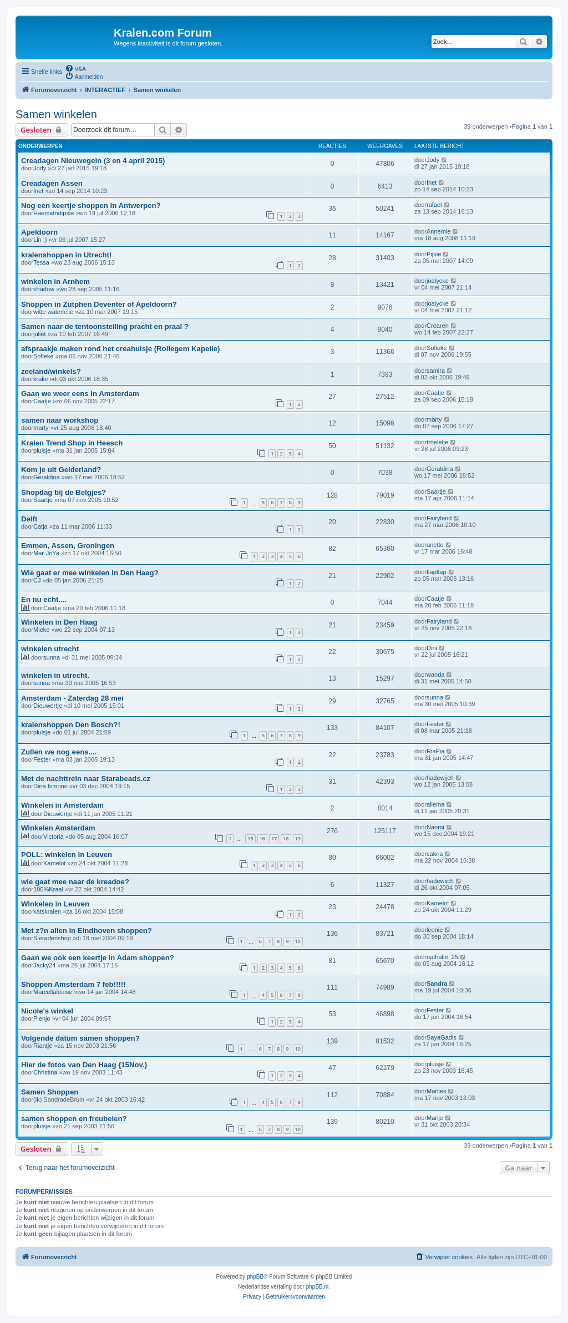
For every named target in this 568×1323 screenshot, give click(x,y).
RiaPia (435, 751)
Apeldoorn (39, 232)
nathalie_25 (442, 957)
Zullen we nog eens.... (59, 752)
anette (435, 544)
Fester (435, 724)
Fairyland (439, 518)
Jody (39, 168)
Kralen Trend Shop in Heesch (72, 443)
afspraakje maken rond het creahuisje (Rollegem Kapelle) (120, 348)
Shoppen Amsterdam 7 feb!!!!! (73, 984)
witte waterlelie (53, 311)
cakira (435, 853)
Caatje (42, 401)
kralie (40, 379)
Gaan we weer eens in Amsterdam (80, 393)
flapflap (436, 572)
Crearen (438, 325)
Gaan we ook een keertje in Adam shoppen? (97, 958)
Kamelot (54, 863)
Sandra (437, 983)
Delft (29, 519)
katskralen (47, 911)
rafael (434, 204)
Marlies (436, 1091)
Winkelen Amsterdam (58, 828)
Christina (45, 1072)
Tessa (41, 262)
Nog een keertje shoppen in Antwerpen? (91, 205)
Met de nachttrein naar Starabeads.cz (85, 778)
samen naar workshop (59, 420)
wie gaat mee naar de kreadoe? (75, 882)
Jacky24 (44, 965)
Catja (40, 526)
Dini (432, 648)
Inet (38, 190)
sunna (51, 657)
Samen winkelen (56, 114)
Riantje (42, 1045)
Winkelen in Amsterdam (62, 805)
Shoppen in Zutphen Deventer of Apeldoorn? (99, 304)
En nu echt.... (44, 599)
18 (285, 838)
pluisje (41, 450)
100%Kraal (48, 889)
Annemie (438, 231)
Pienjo (41, 1018)
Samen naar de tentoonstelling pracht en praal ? (105, 326)
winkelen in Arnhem (55, 281)
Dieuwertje (47, 705)
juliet (39, 334)
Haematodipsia (53, 213)
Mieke (41, 629)
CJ (36, 580)
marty (41, 427)
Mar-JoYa (46, 553)
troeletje (437, 442)
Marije (435, 1117)
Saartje (43, 499)
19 (298, 838)
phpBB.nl (317, 1287)
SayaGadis (442, 1037)
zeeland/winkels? (51, 371)
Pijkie (434, 254)
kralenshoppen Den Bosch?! (70, 725)
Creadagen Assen (52, 183)
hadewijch (440, 777)
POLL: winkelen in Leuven (66, 854)
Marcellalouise (52, 992)
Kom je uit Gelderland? (61, 469)
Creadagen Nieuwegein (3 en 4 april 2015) (93, 160)
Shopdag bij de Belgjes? (63, 492)
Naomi (435, 827)
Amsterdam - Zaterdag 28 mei (72, 698)
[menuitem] (75, 68)
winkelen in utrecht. (55, 675)
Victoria (53, 836)
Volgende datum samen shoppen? (80, 1038)
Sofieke (43, 356)
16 (262, 838)
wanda (435, 674)
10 (298, 941)
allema (435, 804)
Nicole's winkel (47, 1011)
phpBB (255, 1277)
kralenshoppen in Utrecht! (66, 255)
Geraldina (46, 477)
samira (436, 370)
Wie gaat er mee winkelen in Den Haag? (90, 573)
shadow (43, 289)
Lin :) (40, 239)
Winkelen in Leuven (55, 904)
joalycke (438, 280)
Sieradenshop (52, 938)
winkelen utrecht (50, 649)
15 (250, 838)
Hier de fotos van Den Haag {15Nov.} (84, 1065)
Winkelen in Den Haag (59, 622)
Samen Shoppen (49, 1092)
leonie (435, 929)
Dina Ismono (50, 786)
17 (274, 838)
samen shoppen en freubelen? (74, 1118)
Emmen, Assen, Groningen (67, 545)
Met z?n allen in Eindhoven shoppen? (86, 930)
